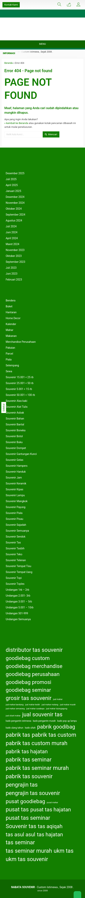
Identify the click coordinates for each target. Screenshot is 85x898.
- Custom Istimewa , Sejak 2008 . (42, 887)
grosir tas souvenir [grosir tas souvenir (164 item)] (28, 698)
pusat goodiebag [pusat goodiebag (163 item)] (25, 801)
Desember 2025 (15, 173)
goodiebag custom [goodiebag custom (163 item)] (28, 658)
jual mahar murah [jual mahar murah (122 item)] (68, 704)
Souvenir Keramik (16, 483)
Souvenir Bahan (15, 418)
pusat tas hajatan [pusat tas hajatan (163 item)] (50, 809)
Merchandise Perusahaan (21, 341)
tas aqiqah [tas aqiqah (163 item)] (50, 826)
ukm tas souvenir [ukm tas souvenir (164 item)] (27, 859)
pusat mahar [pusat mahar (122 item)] (52, 802)
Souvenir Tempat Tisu (18, 566)
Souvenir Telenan (16, 560)
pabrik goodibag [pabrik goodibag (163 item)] (56, 727)
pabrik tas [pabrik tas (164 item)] (18, 735)
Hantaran (11, 312)
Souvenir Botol (14, 436)
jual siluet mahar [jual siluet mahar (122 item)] (13, 715)
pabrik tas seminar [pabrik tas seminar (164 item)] (29, 759)
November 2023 (15, 250)
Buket (9, 306)
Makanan (11, 335)
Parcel (9, 353)
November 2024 (15, 202)
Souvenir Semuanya (17, 530)
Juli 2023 (11, 267)
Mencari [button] (51, 134)
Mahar (9, 330)
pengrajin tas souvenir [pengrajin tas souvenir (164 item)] (33, 793)
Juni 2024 (11, 232)
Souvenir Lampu (15, 495)
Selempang (12, 365)
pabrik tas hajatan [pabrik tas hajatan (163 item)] (27, 751)
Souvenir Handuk (16, 471)
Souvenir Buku (14, 442)
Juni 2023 (11, 273)
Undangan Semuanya (18, 619)
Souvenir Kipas (14, 489)
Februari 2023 (14, 279)
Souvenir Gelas (14, 459)
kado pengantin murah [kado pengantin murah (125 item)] (44, 721)
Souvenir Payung (15, 507)
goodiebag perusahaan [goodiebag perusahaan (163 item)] (33, 674)
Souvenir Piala (14, 513)
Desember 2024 (15, 196)
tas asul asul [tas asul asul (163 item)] (20, 834)
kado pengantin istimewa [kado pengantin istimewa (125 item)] (18, 721)
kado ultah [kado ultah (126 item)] (30, 727)
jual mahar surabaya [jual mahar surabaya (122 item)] (35, 708)
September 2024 (15, 214)
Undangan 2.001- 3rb (18, 595)
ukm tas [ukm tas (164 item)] (64, 851)
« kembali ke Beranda (16, 123)
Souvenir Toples (15, 583)
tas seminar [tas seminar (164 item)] (20, 842)
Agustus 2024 (14, 220)
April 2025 (12, 185)
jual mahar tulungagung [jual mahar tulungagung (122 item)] (56, 708)
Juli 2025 (11, 179)
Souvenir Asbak (15, 412)
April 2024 (12, 238)
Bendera (10, 300)
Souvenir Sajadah (16, 524)
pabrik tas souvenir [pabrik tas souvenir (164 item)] (29, 776)
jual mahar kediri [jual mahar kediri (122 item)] (32, 704)
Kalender (11, 324)
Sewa (9, 371)
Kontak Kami (11, 4)
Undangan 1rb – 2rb (17, 589)
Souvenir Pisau (14, 518)
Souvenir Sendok (15, 536)
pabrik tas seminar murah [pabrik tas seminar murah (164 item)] (37, 768)
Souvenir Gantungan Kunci (21, 453)
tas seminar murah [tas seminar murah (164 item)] (29, 851)
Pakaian (10, 347)
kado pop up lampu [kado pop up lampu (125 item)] (67, 721)
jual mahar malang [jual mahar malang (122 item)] (50, 704)
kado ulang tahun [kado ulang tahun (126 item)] (14, 727)
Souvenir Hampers (17, 465)
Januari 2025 (13, 191)
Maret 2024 (12, 244)
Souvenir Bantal (15, 424)
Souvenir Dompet (16, 448)
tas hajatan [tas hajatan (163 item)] (50, 834)
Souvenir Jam (14, 477)
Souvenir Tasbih (15, 548)
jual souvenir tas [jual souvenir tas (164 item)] (42, 714)
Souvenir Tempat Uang (19, 572)
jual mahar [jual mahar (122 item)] (58, 699)
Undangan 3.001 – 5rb (19, 601)
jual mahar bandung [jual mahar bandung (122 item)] (15, 704)
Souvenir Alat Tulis (17, 406)
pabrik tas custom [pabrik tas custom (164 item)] (54, 735)
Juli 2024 (11, 226)
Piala (9, 359)
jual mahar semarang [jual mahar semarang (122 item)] (15, 708)
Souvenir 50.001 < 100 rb (20, 394)
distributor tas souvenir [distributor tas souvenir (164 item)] (34, 650)
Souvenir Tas (13, 542)
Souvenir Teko (14, 554)
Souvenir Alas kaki (16, 400)
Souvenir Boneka (15, 430)
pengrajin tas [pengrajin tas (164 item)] (22, 784)
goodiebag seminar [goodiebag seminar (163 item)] (28, 690)
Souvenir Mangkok (17, 501)
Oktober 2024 (14, 208)
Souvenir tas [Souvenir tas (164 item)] (21, 826)
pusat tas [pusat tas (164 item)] (17, 809)
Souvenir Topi (14, 577)
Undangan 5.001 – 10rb (19, 607)
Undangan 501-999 (17, 613)
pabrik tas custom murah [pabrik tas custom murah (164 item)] (36, 743)
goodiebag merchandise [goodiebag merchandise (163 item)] (34, 666)
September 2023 (15, 261)
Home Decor (13, 318)
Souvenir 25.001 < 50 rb (19, 383)
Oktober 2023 (14, 255)
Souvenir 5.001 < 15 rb (19, 389)
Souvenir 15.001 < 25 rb (19, 377)
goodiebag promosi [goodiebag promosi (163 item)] (28, 682)
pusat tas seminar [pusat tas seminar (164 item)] (28, 818)
